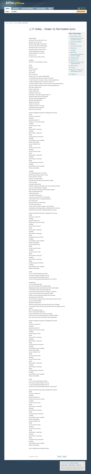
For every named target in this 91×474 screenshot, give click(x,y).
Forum (7, 11)
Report (64, 456)
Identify (35, 462)
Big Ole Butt (73, 52)
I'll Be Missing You (75, 58)
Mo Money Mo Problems (76, 41)
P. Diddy (15, 23)
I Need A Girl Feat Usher (76, 46)
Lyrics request (41, 8)
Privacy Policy (64, 465)
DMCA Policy (72, 465)
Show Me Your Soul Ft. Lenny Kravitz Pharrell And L (77, 63)
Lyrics (7, 8)
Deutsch (72, 463)
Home (7, 23)
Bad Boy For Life (74, 60)
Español (76, 463)
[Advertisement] (45, 17)
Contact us (78, 465)
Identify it (16, 8)
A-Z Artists (14, 11)
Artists (10, 23)
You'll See (73, 67)
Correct (59, 456)
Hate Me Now (74, 48)
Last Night (73, 50)
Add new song (81, 11)
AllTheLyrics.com (10, 462)
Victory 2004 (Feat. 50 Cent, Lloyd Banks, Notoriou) (77, 39)
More (50, 8)
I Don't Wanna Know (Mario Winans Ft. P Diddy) (77, 55)
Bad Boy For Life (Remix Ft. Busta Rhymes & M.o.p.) (77, 70)
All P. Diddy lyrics (73, 74)
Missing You (73, 43)
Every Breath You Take (76, 36)
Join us (82, 8)
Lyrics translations (27, 8)
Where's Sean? (74, 65)
